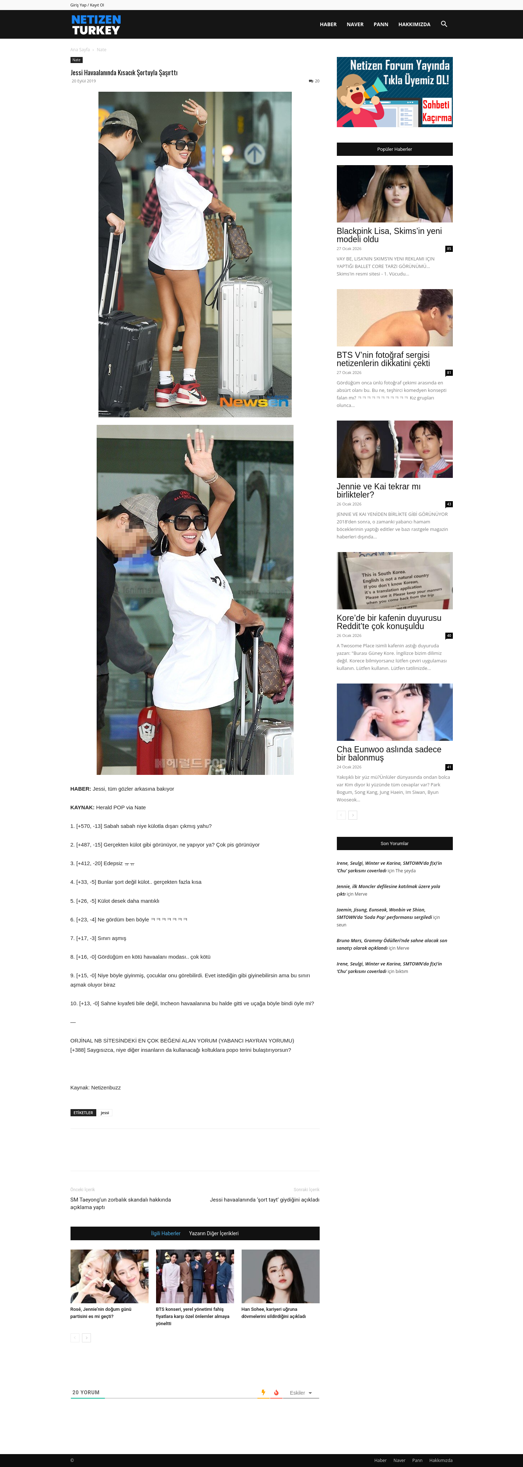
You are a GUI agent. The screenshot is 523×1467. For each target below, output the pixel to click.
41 (449, 767)
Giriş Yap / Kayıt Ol (87, 5)
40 (449, 635)
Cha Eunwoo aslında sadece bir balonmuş (389, 753)
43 (449, 504)
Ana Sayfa (80, 50)
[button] (444, 24)
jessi (105, 1112)
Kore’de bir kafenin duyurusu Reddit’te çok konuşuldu (389, 622)
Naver (355, 24)
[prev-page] (75, 1337)
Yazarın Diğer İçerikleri (213, 1233)
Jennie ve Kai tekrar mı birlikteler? (379, 490)
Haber (328, 24)
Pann (381, 24)
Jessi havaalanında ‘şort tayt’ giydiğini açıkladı (265, 1200)
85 (449, 248)
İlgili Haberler (165, 1233)
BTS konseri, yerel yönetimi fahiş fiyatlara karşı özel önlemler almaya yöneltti (193, 1316)
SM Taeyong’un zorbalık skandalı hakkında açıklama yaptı (121, 1203)
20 (314, 80)
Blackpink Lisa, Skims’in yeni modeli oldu (389, 235)
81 (449, 372)
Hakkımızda (414, 24)
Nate (77, 59)
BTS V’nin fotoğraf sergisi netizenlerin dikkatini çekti (383, 359)
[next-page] (86, 1337)
